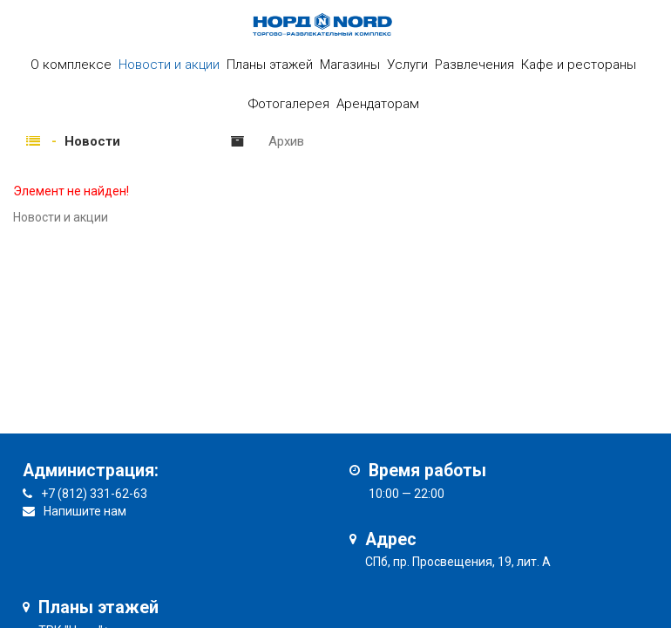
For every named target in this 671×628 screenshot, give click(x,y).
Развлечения (474, 64)
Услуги (407, 64)
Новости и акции (169, 64)
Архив (286, 141)
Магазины (350, 64)
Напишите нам (85, 511)
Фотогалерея (288, 104)
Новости (92, 141)
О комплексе (71, 64)
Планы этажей (270, 64)
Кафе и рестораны (578, 64)
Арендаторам (377, 104)
